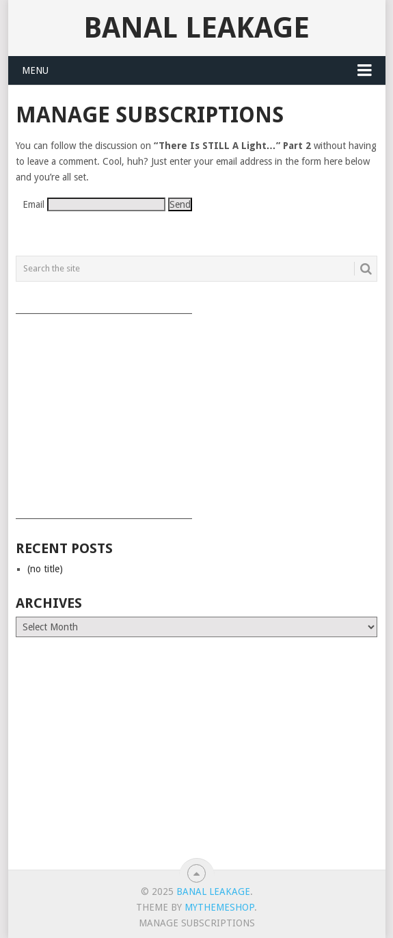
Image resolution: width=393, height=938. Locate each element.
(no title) (45, 568)
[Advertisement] (197, 411)
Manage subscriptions (197, 922)
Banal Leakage (196, 27)
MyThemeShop (219, 907)
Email (33, 204)
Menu (35, 70)
